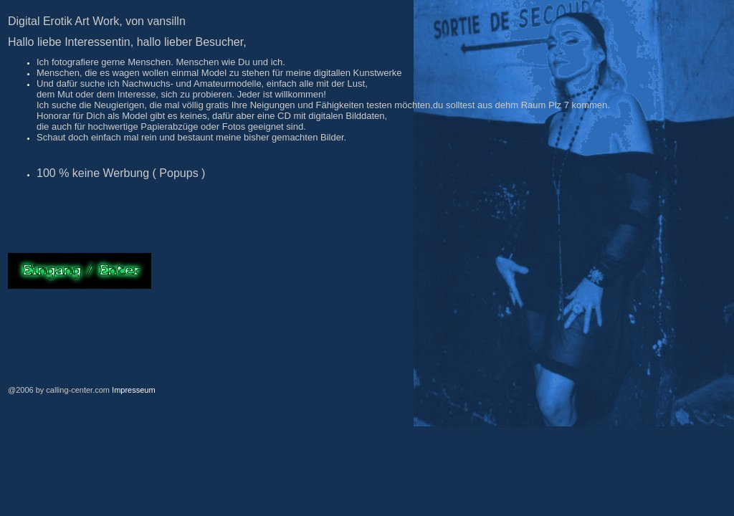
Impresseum (134, 390)
